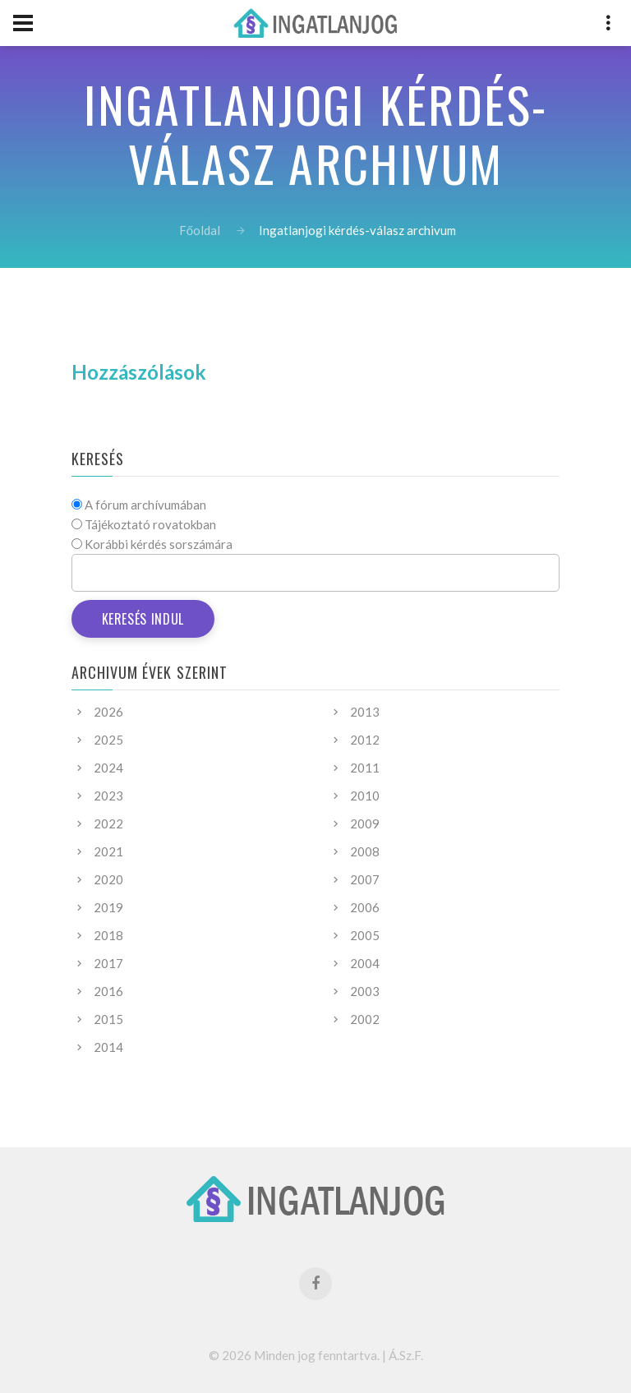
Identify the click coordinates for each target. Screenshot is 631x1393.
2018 (108, 935)
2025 (108, 739)
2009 (365, 823)
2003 (365, 991)
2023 (108, 795)
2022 (108, 823)
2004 (365, 963)
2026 (108, 711)
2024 (108, 767)
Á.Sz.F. (406, 1355)
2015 (108, 1019)
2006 (365, 907)
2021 (108, 851)
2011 (365, 767)
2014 (108, 1047)
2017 (108, 963)
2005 (365, 935)
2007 (365, 879)
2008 (365, 851)
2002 (365, 1019)
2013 (365, 711)
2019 (108, 907)
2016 (108, 991)
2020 (108, 879)
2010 (365, 795)
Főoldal (199, 230)
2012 (365, 739)
